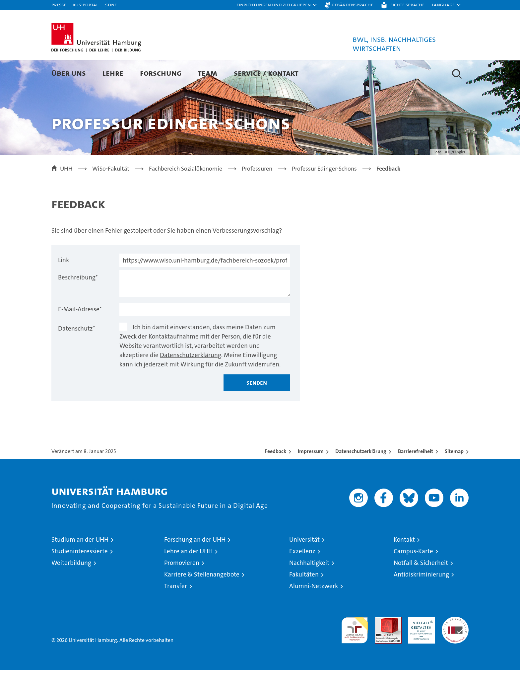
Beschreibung (78, 301)
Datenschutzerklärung (190, 379)
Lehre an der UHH (188, 575)
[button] (276, 5)
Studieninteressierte (79, 575)
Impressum (311, 475)
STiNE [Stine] (111, 4)
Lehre (112, 72)
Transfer (175, 610)
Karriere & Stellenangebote (201, 598)
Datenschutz (76, 352)
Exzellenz (302, 575)
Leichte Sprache (406, 4)
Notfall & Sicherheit (421, 586)
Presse (58, 4)
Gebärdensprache (352, 4)
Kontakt (404, 563)
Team (207, 72)
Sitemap (454, 475)
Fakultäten (304, 598)
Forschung (160, 72)
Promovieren (181, 586)
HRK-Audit (420, 644)
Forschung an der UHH (195, 563)
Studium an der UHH (79, 563)
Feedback (275, 475)
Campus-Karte (413, 575)
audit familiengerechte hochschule (354, 651)
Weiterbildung (71, 586)
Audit (381, 644)
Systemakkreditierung (455, 644)
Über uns (68, 72)
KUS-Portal (85, 4)
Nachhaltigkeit (309, 586)
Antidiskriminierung (421, 598)
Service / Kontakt (266, 72)
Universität (304, 563)
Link (63, 284)
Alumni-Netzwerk (313, 610)
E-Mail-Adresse (80, 333)
